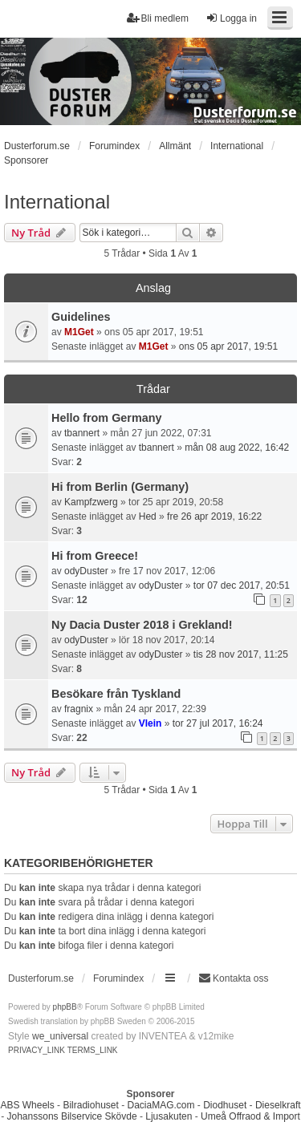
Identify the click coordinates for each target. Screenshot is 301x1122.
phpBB (65, 1007)
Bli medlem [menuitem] (158, 18)
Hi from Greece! (94, 555)
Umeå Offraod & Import (250, 1116)
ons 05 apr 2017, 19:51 (228, 346)
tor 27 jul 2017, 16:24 (218, 723)
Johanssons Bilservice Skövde (72, 1116)
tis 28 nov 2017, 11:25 (240, 654)
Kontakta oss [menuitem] (233, 978)
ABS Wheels (27, 1105)
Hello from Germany (106, 417)
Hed (148, 516)
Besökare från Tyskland (116, 693)
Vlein (150, 723)
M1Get (79, 332)
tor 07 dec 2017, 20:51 (241, 585)
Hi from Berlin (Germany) (120, 486)
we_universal (60, 1036)
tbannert (82, 433)
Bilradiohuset (90, 1105)
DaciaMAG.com (160, 1105)
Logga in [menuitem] (231, 18)
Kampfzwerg (91, 502)
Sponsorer (26, 160)
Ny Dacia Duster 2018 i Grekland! (142, 624)
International (57, 202)
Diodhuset (224, 1105)
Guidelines (81, 316)
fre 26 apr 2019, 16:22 (214, 516)
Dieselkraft (278, 1105)
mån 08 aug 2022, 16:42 (237, 447)
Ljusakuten (168, 1116)
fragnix (78, 709)
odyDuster (86, 571)
